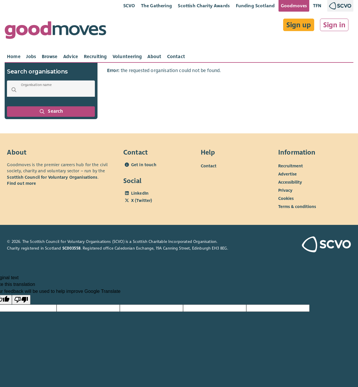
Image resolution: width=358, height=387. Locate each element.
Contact (208, 166)
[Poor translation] (21, 300)
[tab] (14, 56)
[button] (14, 89)
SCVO (129, 5)
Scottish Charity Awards (204, 5)
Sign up (298, 25)
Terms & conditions (297, 206)
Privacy (285, 190)
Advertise (287, 174)
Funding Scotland (255, 5)
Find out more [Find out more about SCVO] (21, 183)
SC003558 (71, 248)
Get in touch (143, 164)
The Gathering (156, 5)
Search (51, 111)
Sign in (334, 25)
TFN (317, 5)
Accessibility (290, 182)
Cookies (286, 198)
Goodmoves (294, 5)
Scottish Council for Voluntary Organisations (52, 177)
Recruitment (290, 166)
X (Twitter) (141, 200)
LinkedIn (140, 193)
